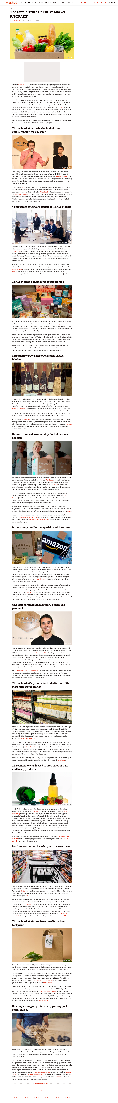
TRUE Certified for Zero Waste (43, 980)
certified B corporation (48, 991)
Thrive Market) (43, 1001)
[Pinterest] (95, 2)
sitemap (58, 1077)
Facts (11, 8)
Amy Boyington (16, 20)
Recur (69, 511)
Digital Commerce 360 (27, 738)
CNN (26, 896)
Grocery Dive (16, 251)
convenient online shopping (28, 517)
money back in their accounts (38, 520)
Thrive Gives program (58, 324)
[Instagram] (91, 2)
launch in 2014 (22, 85)
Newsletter (109, 2)
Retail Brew (61, 760)
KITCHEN (62, 2)
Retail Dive (30, 592)
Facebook (69, 473)
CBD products (35, 811)
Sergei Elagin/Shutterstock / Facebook (62, 562)
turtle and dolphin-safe (34, 1074)
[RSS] (101, 2)
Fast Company (41, 579)
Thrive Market (25, 419)
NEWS (41, 2)
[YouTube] (85, 2)
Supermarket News (18, 408)
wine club (68, 424)
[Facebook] (82, 2)
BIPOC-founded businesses (42, 1072)
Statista (23, 891)
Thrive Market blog (42, 653)
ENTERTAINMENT (51, 2)
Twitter (69, 317)
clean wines (61, 404)
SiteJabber (54, 485)
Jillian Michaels (17, 269)
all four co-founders (61, 176)
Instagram (69, 394)
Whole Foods (44, 192)
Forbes (60, 107)
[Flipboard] (98, 2)
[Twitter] (88, 2)
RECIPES (23, 2)
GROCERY (70, 2)
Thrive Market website (22, 194)
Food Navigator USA (32, 747)
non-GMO (64, 916)
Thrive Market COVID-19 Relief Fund (26, 671)
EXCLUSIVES (32, 2)
